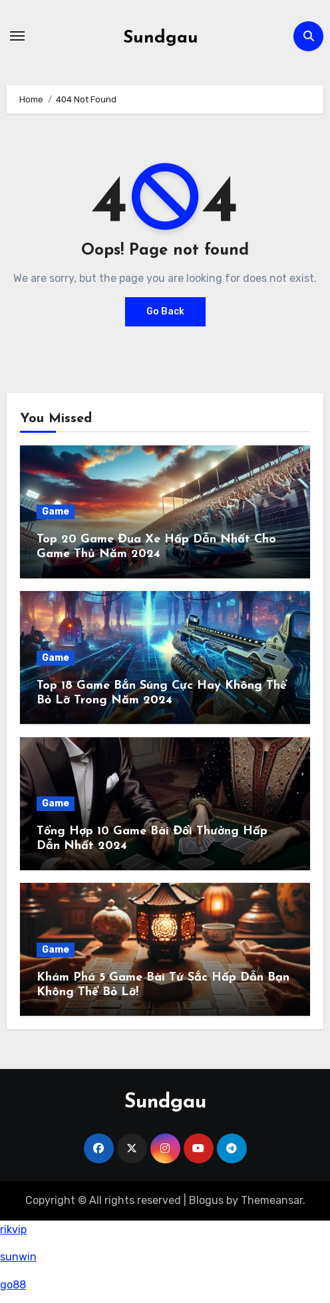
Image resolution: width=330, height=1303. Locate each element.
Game (55, 511)
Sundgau (160, 38)
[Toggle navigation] (17, 36)
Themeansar (272, 1200)
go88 (13, 1284)
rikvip (13, 1229)
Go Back (165, 311)
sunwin (18, 1256)
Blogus (206, 1200)
